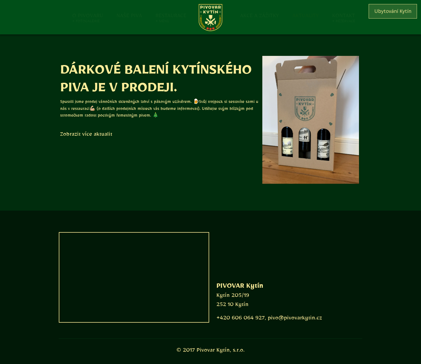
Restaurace (170, 15)
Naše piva (129, 15)
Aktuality (305, 15)
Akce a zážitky (259, 15)
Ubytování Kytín (392, 11)
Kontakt (343, 15)
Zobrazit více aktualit (86, 135)
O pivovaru (87, 15)
